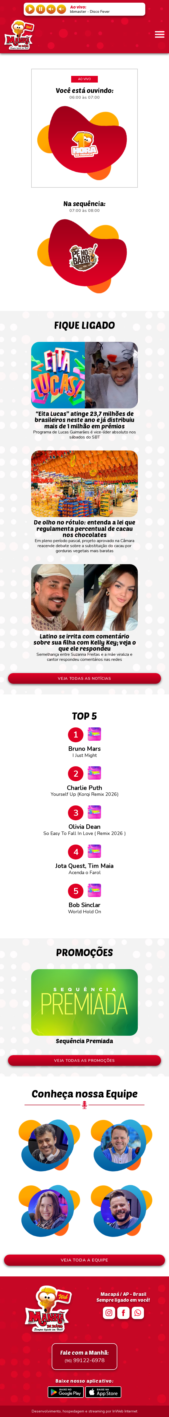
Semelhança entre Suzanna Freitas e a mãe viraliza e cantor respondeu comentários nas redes (84, 645)
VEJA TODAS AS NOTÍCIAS (84, 678)
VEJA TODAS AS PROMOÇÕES (84, 1060)
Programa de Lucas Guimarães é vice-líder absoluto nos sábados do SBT (84, 423)
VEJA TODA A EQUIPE (84, 1260)
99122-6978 (84, 1356)
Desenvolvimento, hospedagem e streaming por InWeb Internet (84, 1411)
